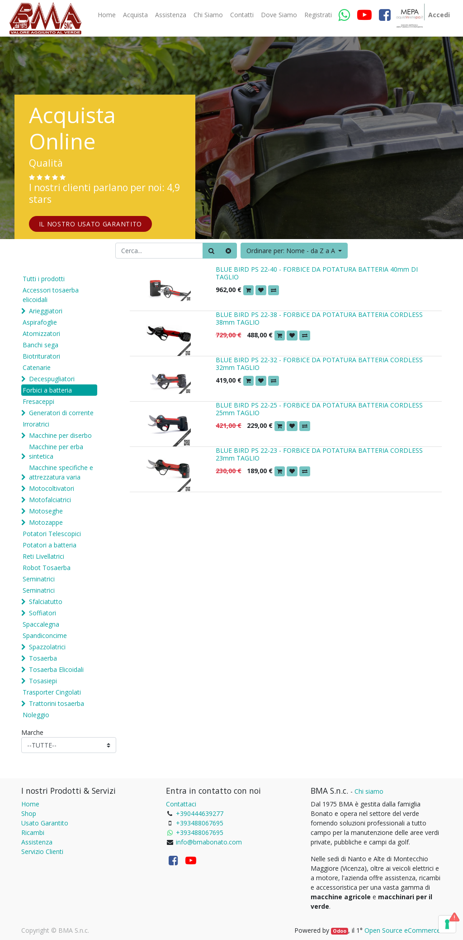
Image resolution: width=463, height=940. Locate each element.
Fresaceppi (38, 401)
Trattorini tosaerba (56, 703)
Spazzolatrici (47, 647)
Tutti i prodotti (44, 278)
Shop (28, 813)
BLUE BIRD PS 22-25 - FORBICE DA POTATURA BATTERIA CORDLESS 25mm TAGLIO (319, 409)
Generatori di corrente (61, 412)
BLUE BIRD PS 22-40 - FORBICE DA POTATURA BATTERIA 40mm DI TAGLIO (317, 273)
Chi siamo (368, 791)
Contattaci (181, 804)
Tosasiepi (43, 680)
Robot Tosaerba (47, 567)
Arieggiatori (45, 311)
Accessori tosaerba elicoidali (51, 295)
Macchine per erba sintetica (56, 451)
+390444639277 (199, 813)
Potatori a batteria (49, 545)
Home (30, 804)
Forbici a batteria (47, 390)
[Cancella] (228, 251)
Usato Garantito (44, 823)
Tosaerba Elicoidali (56, 669)
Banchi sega (40, 345)
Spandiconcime (45, 635)
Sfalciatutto (45, 601)
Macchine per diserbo (60, 435)
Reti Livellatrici (43, 556)
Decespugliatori (52, 378)
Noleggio (36, 714)
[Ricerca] (211, 251)
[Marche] (68, 745)
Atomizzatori (41, 333)
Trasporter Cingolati (52, 692)
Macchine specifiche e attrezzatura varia (61, 472)
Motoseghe (46, 511)
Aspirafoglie (40, 322)
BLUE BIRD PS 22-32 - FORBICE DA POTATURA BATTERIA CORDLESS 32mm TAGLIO (319, 363)
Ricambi (32, 832)
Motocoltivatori (51, 488)
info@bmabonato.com (209, 842)
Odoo (339, 931)
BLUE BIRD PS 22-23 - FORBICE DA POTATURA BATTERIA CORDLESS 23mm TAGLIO (319, 454)
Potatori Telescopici (52, 533)
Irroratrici (36, 424)
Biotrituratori (41, 356)
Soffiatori (42, 613)
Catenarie (37, 367)
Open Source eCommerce (402, 930)
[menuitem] (106, 15)
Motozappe (46, 522)
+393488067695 (199, 823)
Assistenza (36, 842)
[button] (294, 251)
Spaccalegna (41, 624)
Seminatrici (39, 579)
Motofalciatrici (50, 499)
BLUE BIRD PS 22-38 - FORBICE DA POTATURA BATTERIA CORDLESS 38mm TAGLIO (319, 318)
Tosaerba (43, 658)
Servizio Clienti (42, 851)
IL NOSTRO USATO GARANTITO (90, 224)
